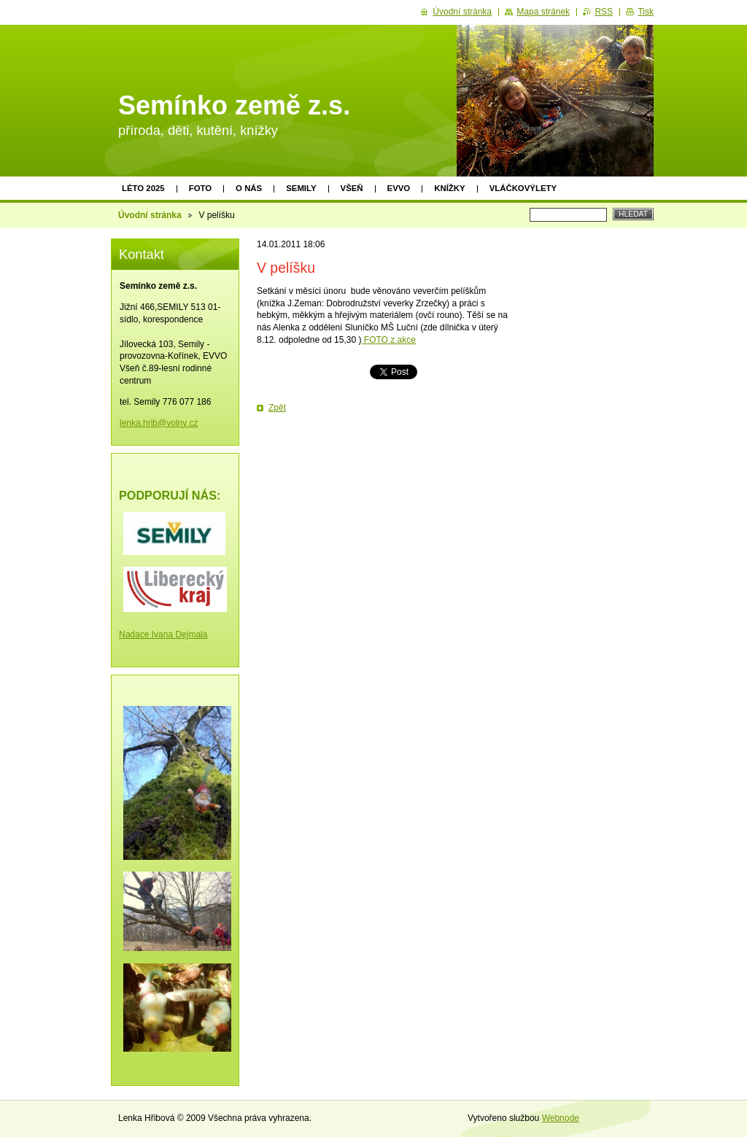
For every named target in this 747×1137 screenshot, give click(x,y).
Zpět (277, 408)
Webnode (560, 1118)
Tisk (646, 12)
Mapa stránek (543, 12)
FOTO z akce (388, 340)
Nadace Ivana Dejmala (163, 634)
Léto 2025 (143, 188)
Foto (200, 188)
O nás (249, 188)
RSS (604, 12)
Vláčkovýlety (523, 188)
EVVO (399, 188)
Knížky (449, 188)
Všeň (352, 188)
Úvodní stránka (150, 215)
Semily (301, 188)
